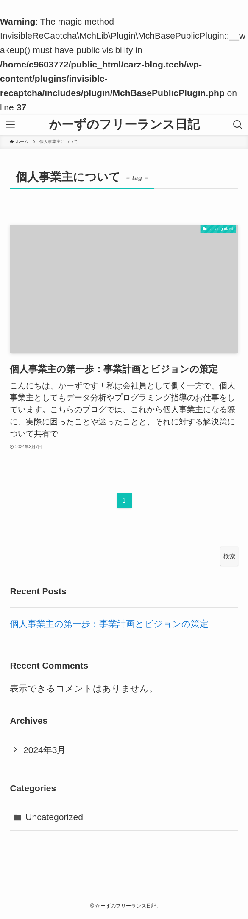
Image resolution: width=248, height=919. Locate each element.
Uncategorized (54, 817)
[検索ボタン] (238, 125)
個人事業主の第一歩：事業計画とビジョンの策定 (109, 624)
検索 (229, 556)
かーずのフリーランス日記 (124, 124)
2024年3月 (44, 750)
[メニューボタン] (10, 125)
